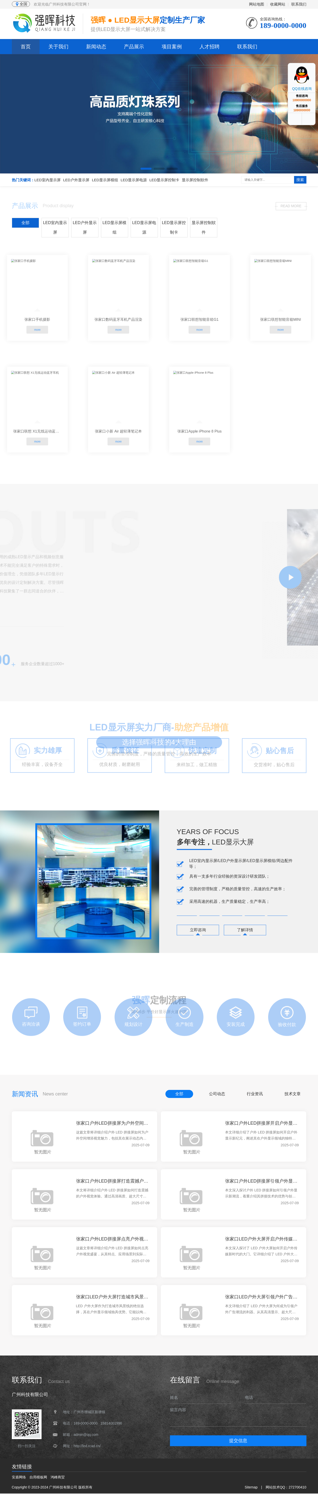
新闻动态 (96, 46)
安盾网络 (19, 1478)
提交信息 (238, 1441)
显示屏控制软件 (195, 180)
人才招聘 (209, 46)
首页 (26, 46)
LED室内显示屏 (47, 180)
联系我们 (298, 4)
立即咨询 (199, 930)
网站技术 (273, 1488)
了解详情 (248, 930)
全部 (25, 222)
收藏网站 (277, 4)
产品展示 (134, 46)
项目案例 (172, 46)
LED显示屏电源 (134, 180)
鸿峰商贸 (58, 1478)
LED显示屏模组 (105, 180)
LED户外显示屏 (76, 180)
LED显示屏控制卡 (164, 180)
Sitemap (251, 1488)
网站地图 (256, 4)
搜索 (300, 179)
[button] (146, 169)
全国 (21, 4)
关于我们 (58, 46)
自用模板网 (38, 1478)
